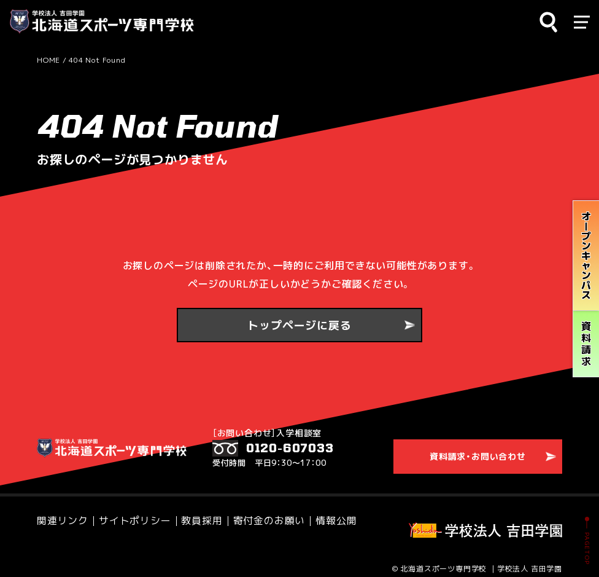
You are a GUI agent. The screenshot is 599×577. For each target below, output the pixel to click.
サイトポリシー (105, 514)
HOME (48, 60)
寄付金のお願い (200, 514)
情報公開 (247, 514)
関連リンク (55, 514)
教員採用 (153, 514)
